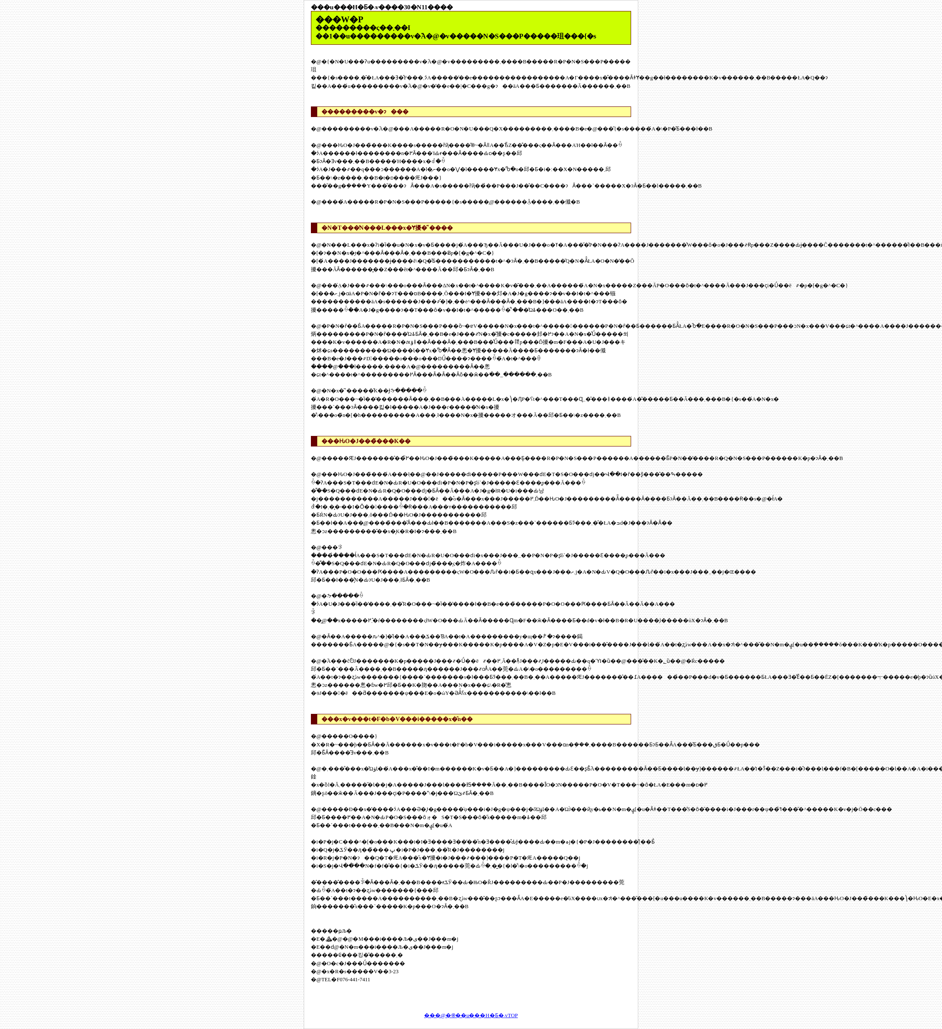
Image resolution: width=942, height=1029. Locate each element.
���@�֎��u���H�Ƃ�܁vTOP (471, 1015)
